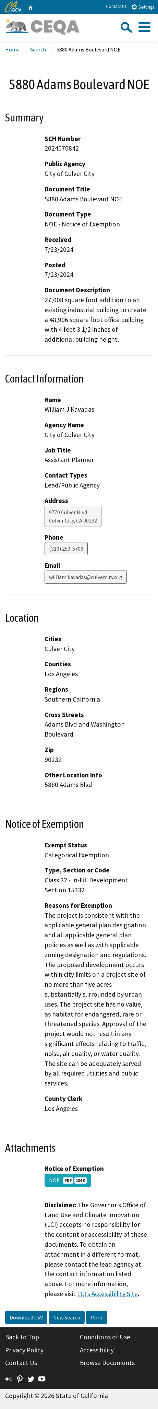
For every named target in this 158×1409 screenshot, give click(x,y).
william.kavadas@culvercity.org (85, 577)
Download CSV (26, 1317)
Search (38, 49)
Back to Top (22, 1337)
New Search (66, 1317)
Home (12, 49)
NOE (68, 1180)
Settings (142, 6)
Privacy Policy (24, 1350)
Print (96, 1317)
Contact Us (116, 6)
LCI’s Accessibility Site (107, 1294)
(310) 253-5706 (66, 548)
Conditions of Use (105, 1337)
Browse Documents (107, 1363)
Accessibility (97, 1350)
